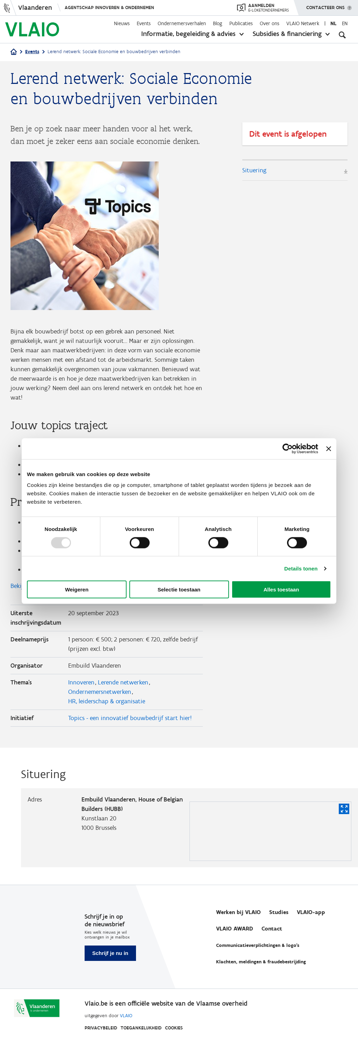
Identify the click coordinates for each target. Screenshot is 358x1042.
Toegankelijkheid (141, 1028)
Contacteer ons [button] (325, 5)
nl (333, 23)
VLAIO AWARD (234, 928)
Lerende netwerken (123, 682)
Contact (272, 928)
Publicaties (241, 23)
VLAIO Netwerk (302, 23)
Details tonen (300, 568)
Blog (217, 23)
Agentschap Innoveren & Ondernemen (109, 7)
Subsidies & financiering (287, 33)
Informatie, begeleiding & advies (188, 33)
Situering (254, 170)
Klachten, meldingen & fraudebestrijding (261, 962)
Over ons (269, 23)
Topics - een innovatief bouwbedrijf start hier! (130, 718)
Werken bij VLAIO (238, 912)
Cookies (174, 1028)
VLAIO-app (311, 912)
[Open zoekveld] (342, 35)
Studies (278, 912)
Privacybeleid (101, 1028)
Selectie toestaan (179, 589)
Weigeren (76, 589)
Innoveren (81, 682)
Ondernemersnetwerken (99, 692)
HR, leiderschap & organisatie (106, 701)
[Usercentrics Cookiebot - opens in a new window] (287, 448)
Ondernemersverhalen (182, 23)
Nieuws (122, 23)
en (345, 23)
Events (144, 23)
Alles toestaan (281, 589)
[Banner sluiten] (328, 448)
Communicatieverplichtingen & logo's (257, 945)
